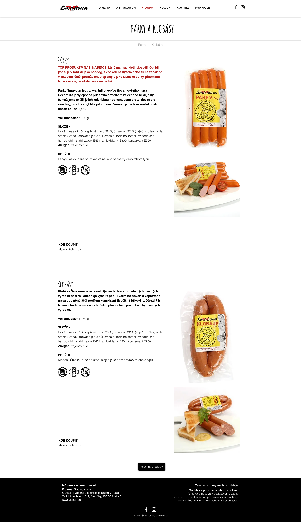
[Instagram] (243, 7)
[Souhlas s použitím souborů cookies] (209, 490)
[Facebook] (236, 7)
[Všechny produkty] (151, 467)
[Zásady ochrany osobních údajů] (214, 486)
